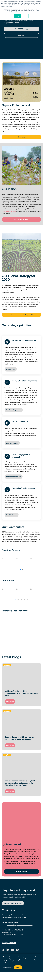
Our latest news (11, 515)
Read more (21, 137)
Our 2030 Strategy (21, 29)
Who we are (21, 35)
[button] (20, 569)
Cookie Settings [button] (7, 967)
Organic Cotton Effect (9, 211)
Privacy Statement (9, 943)
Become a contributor (13, 476)
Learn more (10, 701)
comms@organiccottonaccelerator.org (14, 917)
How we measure (12, 443)
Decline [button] (25, 16)
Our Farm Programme (13, 410)
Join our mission (21, 871)
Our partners (10, 369)
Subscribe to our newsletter (13, 903)
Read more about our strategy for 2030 (21, 315)
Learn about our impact (21, 219)
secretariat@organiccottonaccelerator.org (20, 925)
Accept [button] (17, 16)
